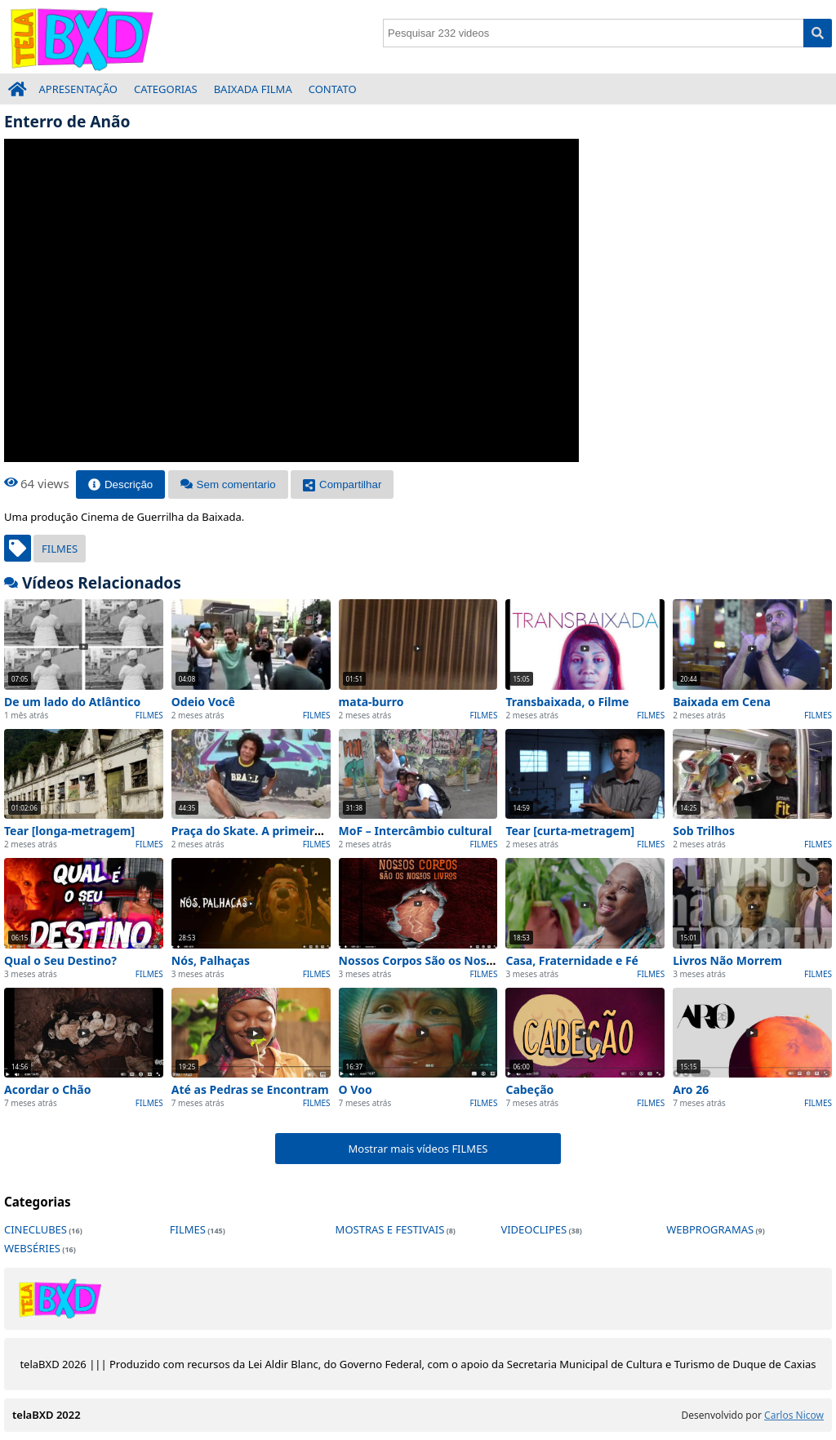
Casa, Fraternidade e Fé (571, 960)
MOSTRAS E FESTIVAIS (390, 1229)
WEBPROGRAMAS (710, 1229)
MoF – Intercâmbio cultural (415, 830)
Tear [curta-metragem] (569, 830)
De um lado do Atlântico (72, 701)
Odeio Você (203, 701)
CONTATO (333, 89)
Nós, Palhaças (210, 960)
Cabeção (529, 1089)
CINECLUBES (35, 1229)
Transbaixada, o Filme (567, 701)
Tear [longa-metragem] (69, 830)
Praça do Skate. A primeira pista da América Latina (315, 830)
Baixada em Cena (722, 701)
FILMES (60, 548)
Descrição (120, 484)
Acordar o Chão (47, 1089)
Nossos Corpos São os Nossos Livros (440, 960)
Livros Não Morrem (727, 960)
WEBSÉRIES (32, 1248)
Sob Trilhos (704, 830)
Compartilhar (342, 484)
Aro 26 (691, 1089)
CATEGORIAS (166, 89)
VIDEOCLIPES (533, 1229)
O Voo (355, 1089)
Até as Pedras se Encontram (250, 1089)
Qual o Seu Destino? (60, 960)
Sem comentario (228, 484)
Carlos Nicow (794, 1415)
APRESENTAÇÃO (78, 89)
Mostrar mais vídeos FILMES (417, 1148)
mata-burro (371, 701)
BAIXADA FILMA (253, 89)
